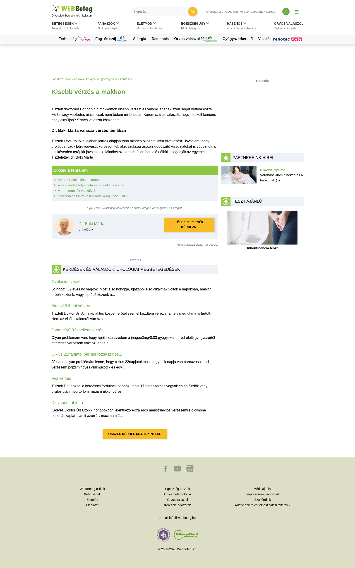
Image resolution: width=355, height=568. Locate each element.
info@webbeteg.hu (182, 518)
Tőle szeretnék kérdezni (189, 224)
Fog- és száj (111, 39)
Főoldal (56, 79)
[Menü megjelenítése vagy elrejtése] (296, 11)
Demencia (160, 39)
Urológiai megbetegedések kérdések (108, 79)
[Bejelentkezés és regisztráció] (286, 11)
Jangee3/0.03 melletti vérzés (77, 330)
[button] (65, 27)
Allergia (139, 39)
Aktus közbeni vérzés (71, 306)
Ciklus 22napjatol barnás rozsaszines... (87, 354)
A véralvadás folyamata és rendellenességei (91, 185)
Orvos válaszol (195, 39)
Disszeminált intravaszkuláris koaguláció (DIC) (93, 196)
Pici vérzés (61, 378)
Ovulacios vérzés (67, 281)
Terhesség (74, 39)
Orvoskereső (214, 11)
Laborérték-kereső (263, 11)
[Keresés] (162, 11)
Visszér (280, 39)
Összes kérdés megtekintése (134, 434)
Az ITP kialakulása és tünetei (79, 180)
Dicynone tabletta (67, 402)
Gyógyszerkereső (237, 11)
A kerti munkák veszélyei (76, 191)
